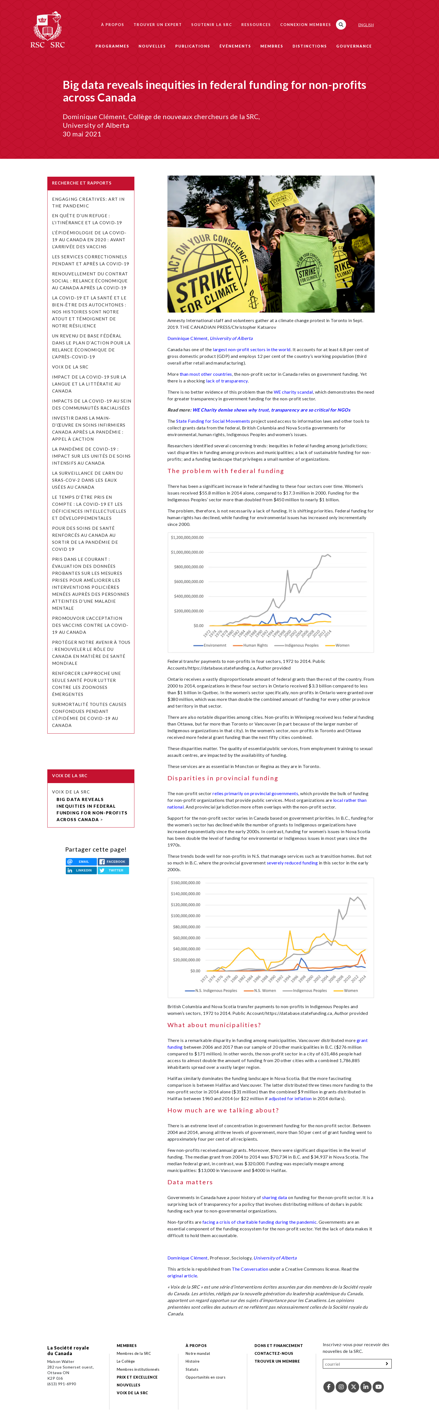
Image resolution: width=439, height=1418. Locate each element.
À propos (112, 24)
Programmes (112, 46)
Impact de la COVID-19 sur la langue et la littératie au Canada (89, 383)
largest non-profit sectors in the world (252, 349)
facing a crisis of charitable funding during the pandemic (259, 1222)
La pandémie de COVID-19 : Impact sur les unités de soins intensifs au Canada (91, 455)
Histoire (193, 1361)
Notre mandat (198, 1353)
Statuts (192, 1369)
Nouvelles (152, 46)
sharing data (274, 1197)
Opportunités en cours (206, 1377)
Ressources (256, 24)
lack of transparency (227, 380)
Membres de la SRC (134, 1353)
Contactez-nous (273, 1353)
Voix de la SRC (70, 366)
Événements (235, 46)
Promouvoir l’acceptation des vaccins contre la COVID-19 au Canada (90, 625)
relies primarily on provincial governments (255, 793)
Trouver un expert (158, 24)
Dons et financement (278, 1345)
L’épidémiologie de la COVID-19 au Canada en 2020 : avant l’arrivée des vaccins (89, 239)
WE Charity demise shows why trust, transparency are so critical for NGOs (271, 409)
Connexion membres (305, 24)
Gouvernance (354, 46)
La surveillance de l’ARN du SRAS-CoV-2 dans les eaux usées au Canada (87, 480)
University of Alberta (231, 338)
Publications (192, 46)
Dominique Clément (187, 338)
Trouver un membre (277, 1361)
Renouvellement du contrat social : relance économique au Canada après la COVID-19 (90, 280)
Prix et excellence (137, 1377)
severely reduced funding (292, 862)
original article (182, 1275)
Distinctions (310, 46)
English (366, 25)
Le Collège (126, 1361)
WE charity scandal (293, 391)
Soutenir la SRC (211, 24)
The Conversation (250, 1269)
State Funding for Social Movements (213, 421)
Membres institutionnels (138, 1369)
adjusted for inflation (290, 1098)
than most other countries (206, 374)
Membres (271, 46)
